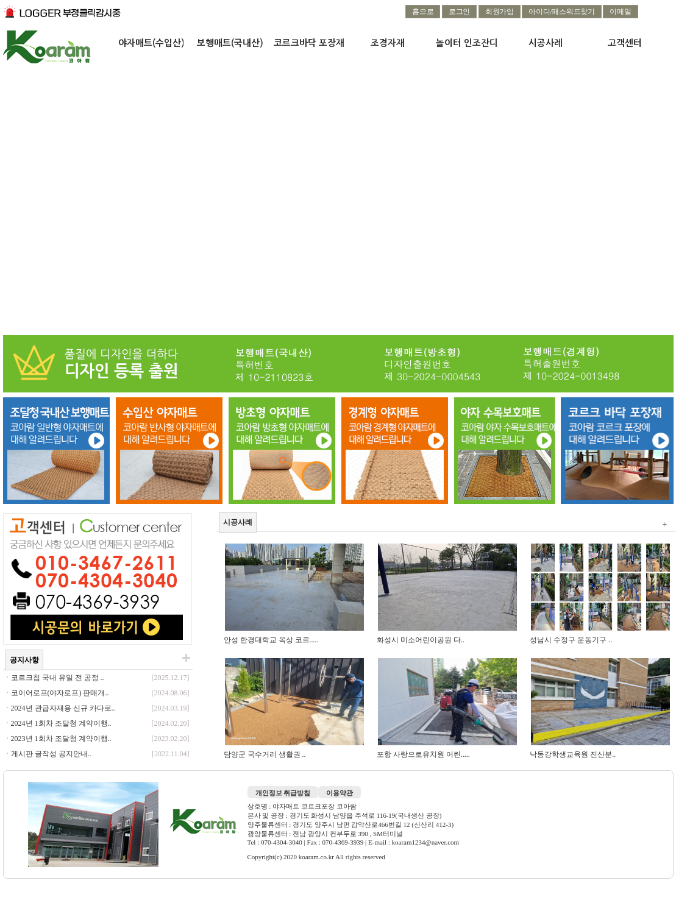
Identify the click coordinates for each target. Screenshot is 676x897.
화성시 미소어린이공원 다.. (421, 640)
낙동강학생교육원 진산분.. (573, 754)
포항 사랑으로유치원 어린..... (424, 754)
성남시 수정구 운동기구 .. (572, 640)
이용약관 (339, 792)
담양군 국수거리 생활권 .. (266, 754)
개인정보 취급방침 (283, 792)
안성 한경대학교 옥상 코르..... (272, 640)
